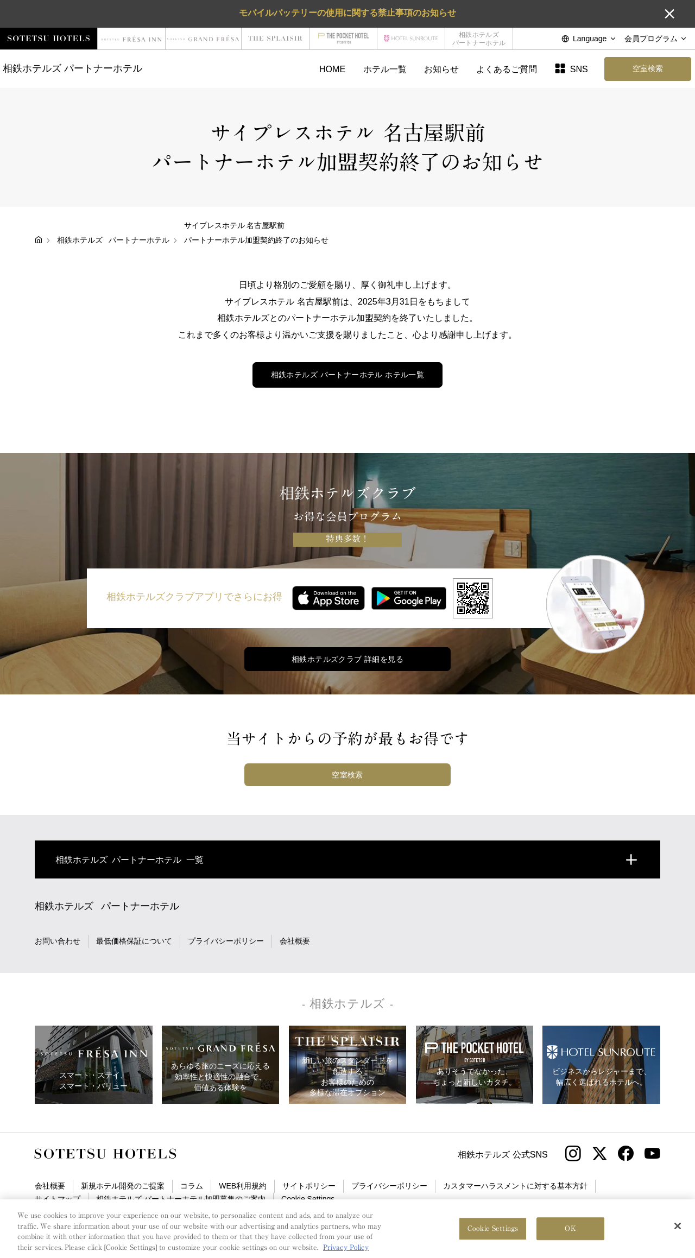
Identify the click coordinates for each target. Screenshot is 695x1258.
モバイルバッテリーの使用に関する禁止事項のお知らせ (347, 12)
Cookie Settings (307, 1199)
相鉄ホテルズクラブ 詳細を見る (347, 659)
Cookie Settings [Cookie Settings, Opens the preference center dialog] (492, 1234)
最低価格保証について (134, 941)
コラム (191, 1186)
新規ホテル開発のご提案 (123, 1186)
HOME (332, 69)
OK (570, 1234)
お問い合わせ (57, 941)
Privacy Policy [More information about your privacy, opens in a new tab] (346, 1253)
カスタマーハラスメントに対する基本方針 (515, 1186)
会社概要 (295, 941)
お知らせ (441, 69)
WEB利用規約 (243, 1186)
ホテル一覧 (385, 69)
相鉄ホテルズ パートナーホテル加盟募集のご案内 (181, 1199)
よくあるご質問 (506, 69)
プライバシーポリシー (226, 941)
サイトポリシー (309, 1186)
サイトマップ (57, 1199)
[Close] (678, 1232)
